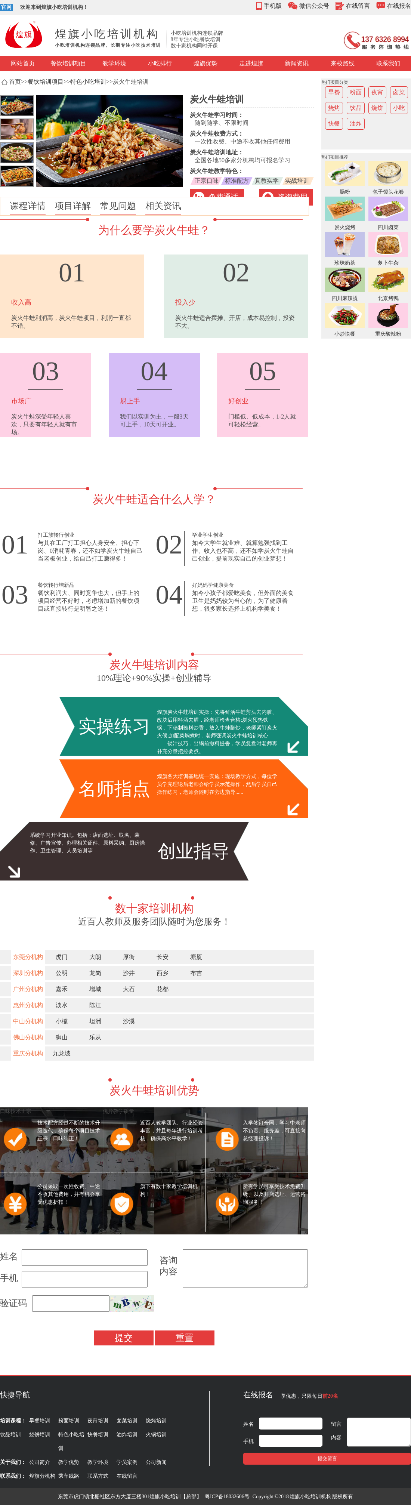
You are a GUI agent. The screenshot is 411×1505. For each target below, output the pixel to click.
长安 (163, 957)
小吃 (399, 108)
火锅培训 (156, 1434)
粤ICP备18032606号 (227, 1496)
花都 (163, 989)
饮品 (356, 108)
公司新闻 (156, 1462)
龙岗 (95, 973)
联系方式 (97, 1476)
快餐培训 (97, 1434)
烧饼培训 (39, 1434)
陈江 (95, 1005)
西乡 (163, 973)
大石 (129, 989)
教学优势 (68, 1462)
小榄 (62, 1021)
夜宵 (377, 92)
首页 (15, 81)
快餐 (334, 123)
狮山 (62, 1037)
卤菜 (399, 92)
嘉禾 (62, 989)
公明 (62, 973)
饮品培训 (10, 1434)
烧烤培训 (156, 1421)
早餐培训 (39, 1421)
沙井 (129, 973)
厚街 (129, 957)
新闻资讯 (297, 63)
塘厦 (196, 957)
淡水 (62, 1005)
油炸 (356, 123)
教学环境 (114, 63)
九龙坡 (62, 1053)
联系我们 (388, 63)
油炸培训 (127, 1434)
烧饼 (377, 108)
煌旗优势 (205, 63)
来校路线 (343, 63)
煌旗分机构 (42, 1476)
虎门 (62, 957)
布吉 (196, 973)
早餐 (334, 92)
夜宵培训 (97, 1421)
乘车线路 (68, 1476)
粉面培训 (68, 1421)
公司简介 (39, 1462)
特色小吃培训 (88, 81)
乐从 (95, 1037)
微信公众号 (314, 6)
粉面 (356, 92)
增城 (95, 989)
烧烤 (334, 108)
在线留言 (358, 6)
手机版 (273, 6)
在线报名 (399, 6)
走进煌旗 (251, 63)
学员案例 (127, 1462)
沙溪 (129, 1021)
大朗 (95, 957)
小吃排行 (160, 63)
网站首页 (23, 63)
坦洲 (95, 1021)
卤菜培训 (127, 1421)
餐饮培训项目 (68, 63)
